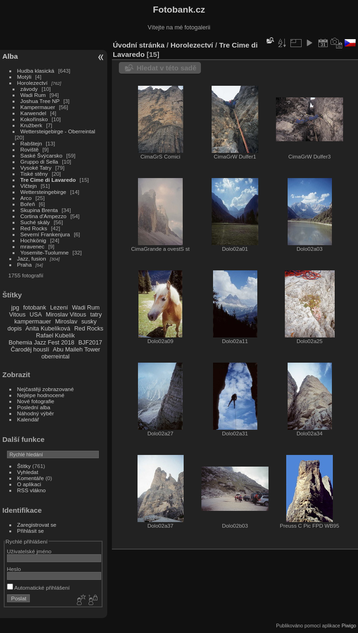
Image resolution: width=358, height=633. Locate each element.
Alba (10, 56)
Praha (24, 264)
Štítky (24, 466)
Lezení (59, 307)
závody (29, 89)
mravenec (33, 246)
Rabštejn (31, 143)
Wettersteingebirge (44, 192)
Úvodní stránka (139, 45)
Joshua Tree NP (40, 101)
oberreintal (55, 356)
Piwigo (349, 625)
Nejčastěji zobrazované (45, 389)
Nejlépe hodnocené (40, 395)
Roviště (30, 149)
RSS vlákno (31, 490)
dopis (14, 328)
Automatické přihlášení (38, 588)
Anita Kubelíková (48, 328)
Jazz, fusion (31, 258)
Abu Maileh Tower (76, 349)
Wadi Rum (33, 95)
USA (35, 314)
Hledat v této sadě (166, 68)
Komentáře (30, 478)
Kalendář (28, 419)
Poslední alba (33, 407)
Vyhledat (27, 472)
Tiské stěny (34, 174)
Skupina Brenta (39, 210)
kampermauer (32, 321)
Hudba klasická (36, 71)
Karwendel (34, 113)
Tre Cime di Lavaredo (48, 180)
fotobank (34, 307)
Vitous (17, 314)
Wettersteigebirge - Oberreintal (58, 131)
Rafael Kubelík (55, 335)
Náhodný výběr (35, 413)
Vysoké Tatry (36, 168)
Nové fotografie (36, 401)
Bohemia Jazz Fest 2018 (42, 342)
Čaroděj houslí (30, 349)
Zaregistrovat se (36, 525)
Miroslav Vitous (66, 314)
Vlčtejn (29, 186)
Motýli (24, 77)
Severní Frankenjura (45, 234)
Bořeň (28, 204)
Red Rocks (34, 228)
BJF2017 (90, 342)
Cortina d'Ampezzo (44, 216)
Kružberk (31, 125)
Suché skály (35, 222)
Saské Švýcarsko (41, 155)
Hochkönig (34, 240)
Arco (26, 198)
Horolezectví (32, 83)
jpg (15, 307)
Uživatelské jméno (29, 551)
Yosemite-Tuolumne (45, 252)
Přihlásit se (30, 531)
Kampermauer (38, 107)
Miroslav (66, 321)
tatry (96, 314)
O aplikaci (29, 484)
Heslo (14, 569)
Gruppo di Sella (39, 161)
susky (88, 321)
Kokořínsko (34, 119)
